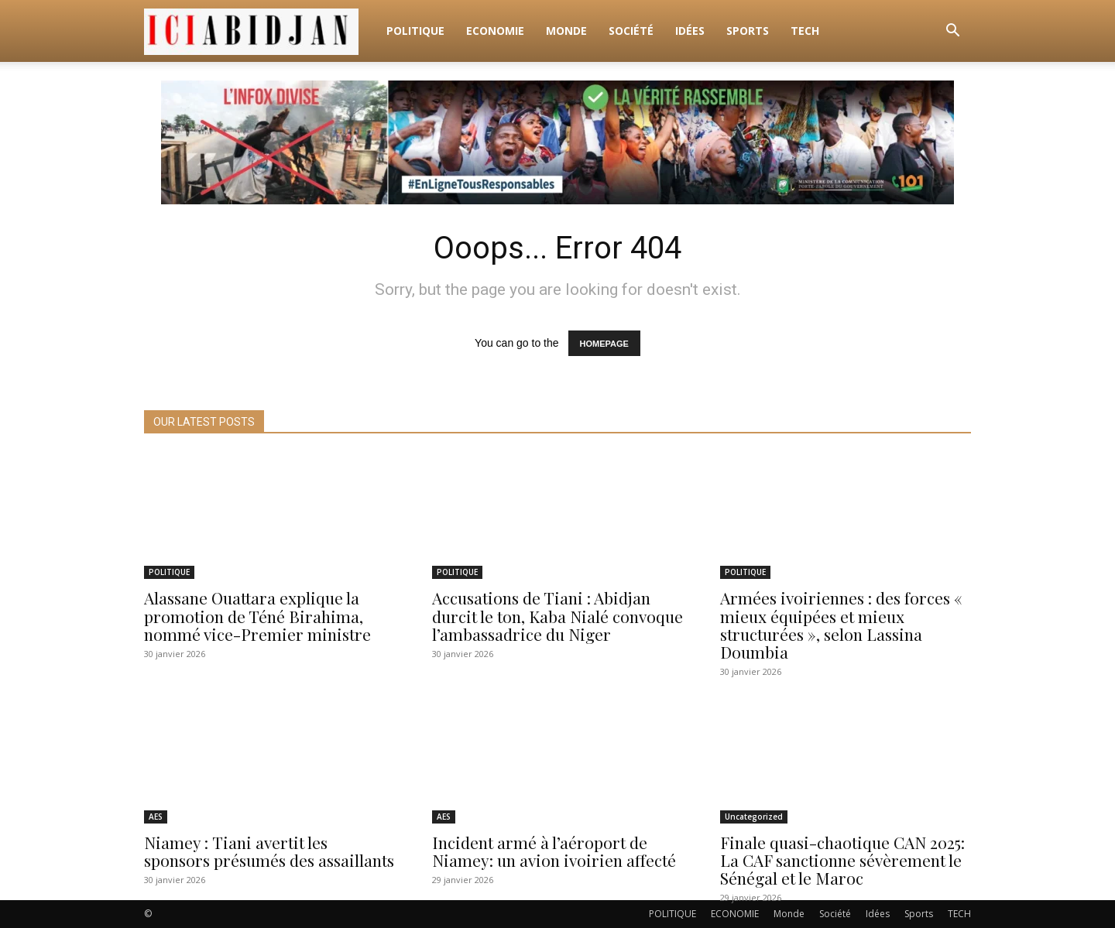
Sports (747, 30)
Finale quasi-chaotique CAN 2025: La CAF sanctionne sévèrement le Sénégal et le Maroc (842, 860)
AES (156, 816)
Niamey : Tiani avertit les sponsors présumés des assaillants (269, 851)
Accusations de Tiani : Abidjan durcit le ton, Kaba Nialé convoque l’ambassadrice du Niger (557, 616)
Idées (690, 30)
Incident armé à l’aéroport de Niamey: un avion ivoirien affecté (554, 851)
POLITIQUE (415, 30)
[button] (952, 32)
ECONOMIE (495, 30)
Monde (566, 30)
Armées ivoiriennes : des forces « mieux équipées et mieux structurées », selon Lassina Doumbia (841, 625)
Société (631, 30)
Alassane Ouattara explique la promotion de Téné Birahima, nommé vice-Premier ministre (257, 616)
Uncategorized (754, 816)
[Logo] (260, 31)
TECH (805, 30)
